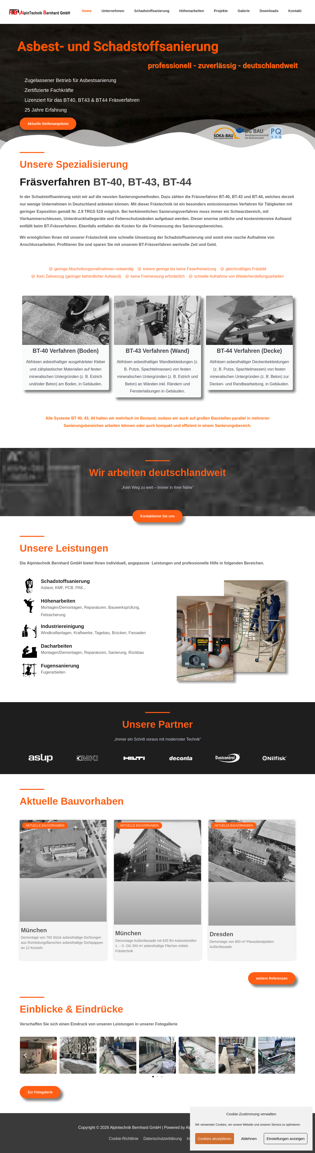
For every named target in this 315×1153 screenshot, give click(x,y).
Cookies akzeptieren (214, 1138)
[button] (25, 1055)
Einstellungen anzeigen (286, 1138)
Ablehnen (249, 1138)
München (34, 930)
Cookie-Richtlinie (123, 1138)
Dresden (221, 934)
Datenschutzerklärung (162, 1138)
